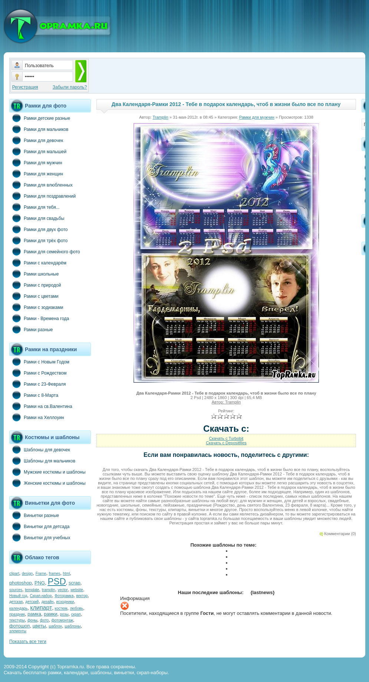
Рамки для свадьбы (36, 218)
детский (32, 602)
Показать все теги (27, 641)
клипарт (41, 607)
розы (64, 614)
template (32, 590)
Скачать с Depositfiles (226, 443)
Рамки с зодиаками (36, 307)
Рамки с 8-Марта (33, 395)
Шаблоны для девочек (39, 449)
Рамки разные (31, 329)
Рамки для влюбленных (41, 184)
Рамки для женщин (36, 173)
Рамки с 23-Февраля (37, 383)
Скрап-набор (41, 596)
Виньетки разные (34, 515)
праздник (17, 614)
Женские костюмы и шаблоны (47, 482)
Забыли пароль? (70, 87)
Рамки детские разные (39, 117)
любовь (76, 608)
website (76, 590)
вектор (82, 596)
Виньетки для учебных (39, 537)
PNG (39, 583)
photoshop (20, 583)
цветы (39, 626)
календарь (18, 608)
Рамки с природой (35, 284)
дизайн (48, 602)
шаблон (55, 626)
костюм (61, 608)
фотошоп (19, 626)
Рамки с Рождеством (38, 372)
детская (16, 602)
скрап (76, 614)
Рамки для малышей (37, 151)
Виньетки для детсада (39, 526)
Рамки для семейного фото (44, 251)
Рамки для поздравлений (42, 195)
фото (44, 620)
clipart (14, 573)
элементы (17, 631)
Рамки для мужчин (35, 162)
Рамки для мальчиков (38, 129)
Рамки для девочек (36, 140)
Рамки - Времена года (39, 318)
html (66, 573)
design (27, 573)
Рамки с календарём (37, 262)
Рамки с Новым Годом (39, 361)
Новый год (18, 596)
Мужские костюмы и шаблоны (47, 471)
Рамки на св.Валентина (40, 406)
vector (63, 590)
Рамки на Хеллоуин (36, 417)
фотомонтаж (62, 620)
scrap (74, 583)
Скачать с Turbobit (226, 438)
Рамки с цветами (34, 296)
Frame (41, 573)
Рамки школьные (34, 273)
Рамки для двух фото (38, 229)
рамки (50, 614)
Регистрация (25, 87)
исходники (65, 602)
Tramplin (160, 117)
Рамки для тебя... (34, 206)
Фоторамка (64, 596)
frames (54, 573)
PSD (56, 581)
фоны (32, 620)
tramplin (48, 590)
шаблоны (72, 626)
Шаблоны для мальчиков (42, 460)
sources (15, 590)
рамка (34, 614)
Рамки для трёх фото (38, 240)
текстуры (17, 620)
